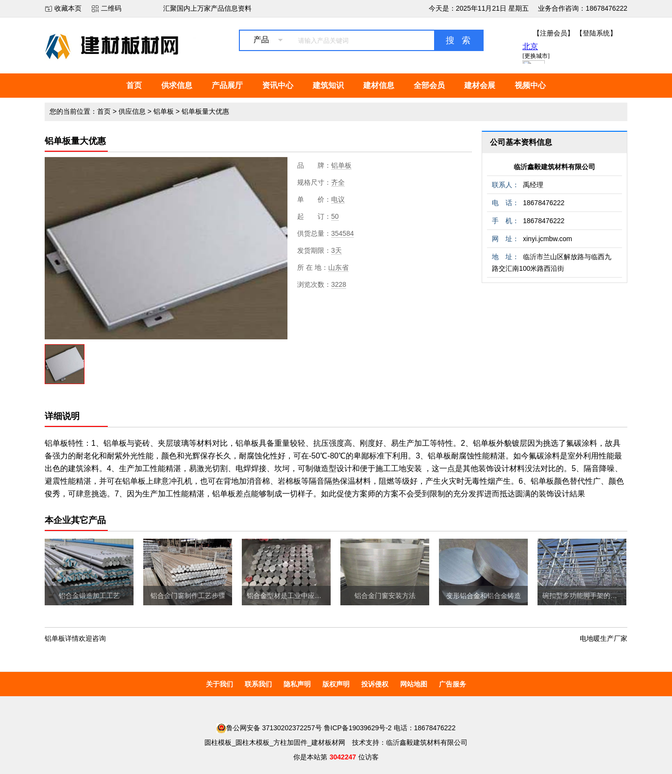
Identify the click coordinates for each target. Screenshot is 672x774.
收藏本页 (68, 8)
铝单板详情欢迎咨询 (75, 638)
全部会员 (429, 85)
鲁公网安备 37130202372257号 (269, 728)
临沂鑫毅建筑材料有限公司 (554, 167)
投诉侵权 (374, 684)
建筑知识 (328, 85)
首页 (134, 85)
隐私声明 (297, 684)
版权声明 (336, 684)
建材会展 (479, 85)
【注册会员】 (553, 33)
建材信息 (378, 85)
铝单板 (163, 111)
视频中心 (530, 85)
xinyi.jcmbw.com (547, 239)
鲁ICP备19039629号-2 (358, 728)
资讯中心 (277, 85)
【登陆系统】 (596, 33)
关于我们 (219, 684)
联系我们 (258, 684)
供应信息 (132, 111)
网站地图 (413, 684)
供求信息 (176, 85)
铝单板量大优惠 (205, 111)
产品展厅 (227, 85)
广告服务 (452, 684)
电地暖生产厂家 (603, 638)
